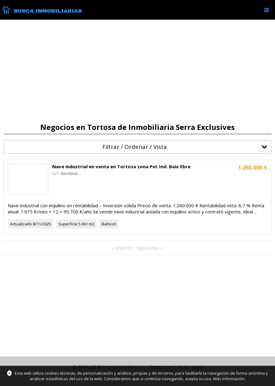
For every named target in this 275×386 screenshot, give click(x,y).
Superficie (67, 224)
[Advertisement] (137, 71)
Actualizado (21, 224)
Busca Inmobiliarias (48, 11)
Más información (229, 378)
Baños (108, 224)
